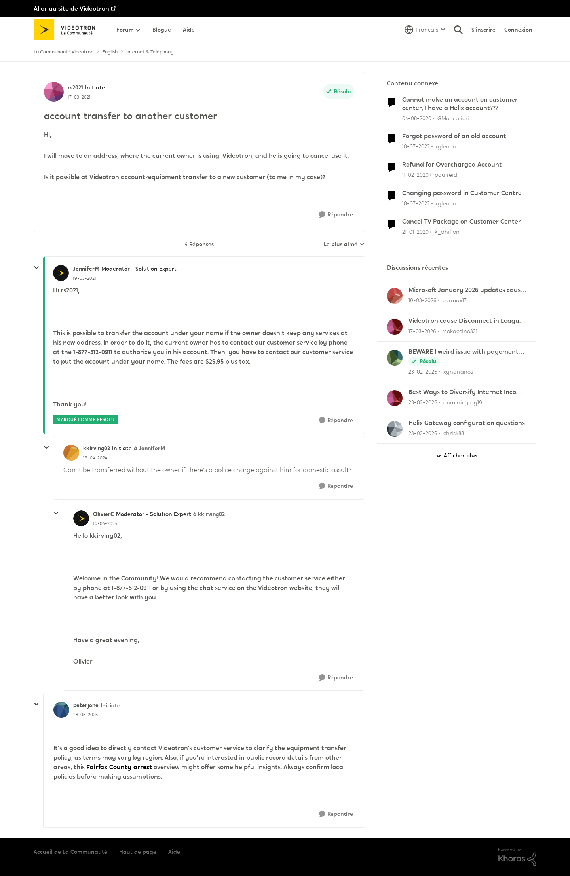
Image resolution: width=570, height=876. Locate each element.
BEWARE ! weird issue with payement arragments (463, 352)
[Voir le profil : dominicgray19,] (395, 398)
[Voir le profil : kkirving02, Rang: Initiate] (71, 453)
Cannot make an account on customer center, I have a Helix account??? (460, 104)
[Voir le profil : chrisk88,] (395, 429)
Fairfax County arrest (119, 767)
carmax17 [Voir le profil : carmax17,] (455, 300)
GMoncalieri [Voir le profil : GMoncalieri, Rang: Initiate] (453, 117)
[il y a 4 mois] (422, 300)
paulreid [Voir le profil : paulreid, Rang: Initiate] (446, 174)
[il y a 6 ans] (416, 118)
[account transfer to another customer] (84, 278)
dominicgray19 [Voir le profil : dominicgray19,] (462, 402)
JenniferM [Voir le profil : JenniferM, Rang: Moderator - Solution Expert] (86, 268)
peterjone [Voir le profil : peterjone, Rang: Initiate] (86, 705)
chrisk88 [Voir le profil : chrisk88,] (453, 432)
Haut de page (137, 851)
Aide (174, 851)
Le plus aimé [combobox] (344, 244)
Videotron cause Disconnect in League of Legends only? (465, 321)
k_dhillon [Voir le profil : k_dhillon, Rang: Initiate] (447, 231)
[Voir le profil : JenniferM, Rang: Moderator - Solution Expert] (61, 273)
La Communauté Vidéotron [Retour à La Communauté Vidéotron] (63, 52)
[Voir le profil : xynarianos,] (395, 358)
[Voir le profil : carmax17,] (395, 296)
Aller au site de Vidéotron (71, 8)
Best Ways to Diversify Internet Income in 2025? (467, 392)
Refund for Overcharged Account (452, 165)
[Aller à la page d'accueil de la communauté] (67, 29)
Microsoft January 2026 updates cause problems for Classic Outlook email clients (466, 290)
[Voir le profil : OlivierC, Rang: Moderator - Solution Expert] (81, 518)
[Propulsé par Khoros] (517, 857)
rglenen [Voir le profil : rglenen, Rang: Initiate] (446, 146)
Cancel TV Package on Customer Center (461, 222)
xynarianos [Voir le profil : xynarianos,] (458, 371)
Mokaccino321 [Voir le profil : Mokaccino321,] (459, 331)
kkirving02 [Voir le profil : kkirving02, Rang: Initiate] (96, 448)
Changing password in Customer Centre (462, 193)
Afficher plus (456, 455)
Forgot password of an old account (454, 136)
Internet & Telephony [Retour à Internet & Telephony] (149, 52)
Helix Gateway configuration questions (466, 423)
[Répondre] (336, 214)
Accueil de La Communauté (70, 851)
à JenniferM (149, 448)
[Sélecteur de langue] (425, 30)
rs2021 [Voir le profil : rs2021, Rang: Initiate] (75, 87)
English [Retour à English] (110, 52)
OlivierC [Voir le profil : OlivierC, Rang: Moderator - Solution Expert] (103, 514)
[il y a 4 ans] (416, 146)
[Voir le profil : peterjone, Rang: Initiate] (61, 710)
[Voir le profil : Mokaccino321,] (395, 327)
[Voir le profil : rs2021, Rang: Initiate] (54, 92)
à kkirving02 (209, 514)
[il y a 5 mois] (422, 372)
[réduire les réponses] (36, 268)
